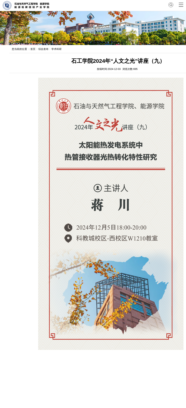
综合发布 (43, 49)
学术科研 (56, 49)
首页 (32, 49)
